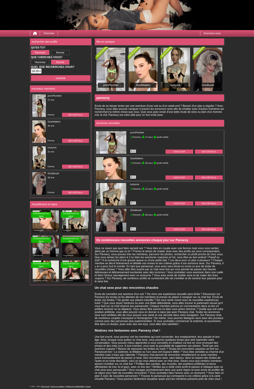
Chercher (48, 33)
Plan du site (45, 386)
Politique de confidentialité (75, 386)
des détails (75, 115)
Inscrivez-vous (212, 33)
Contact (88, 386)
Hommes (40, 52)
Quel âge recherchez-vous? (52, 67)
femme (60, 52)
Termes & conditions (58, 386)
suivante (61, 78)
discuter (179, 151)
